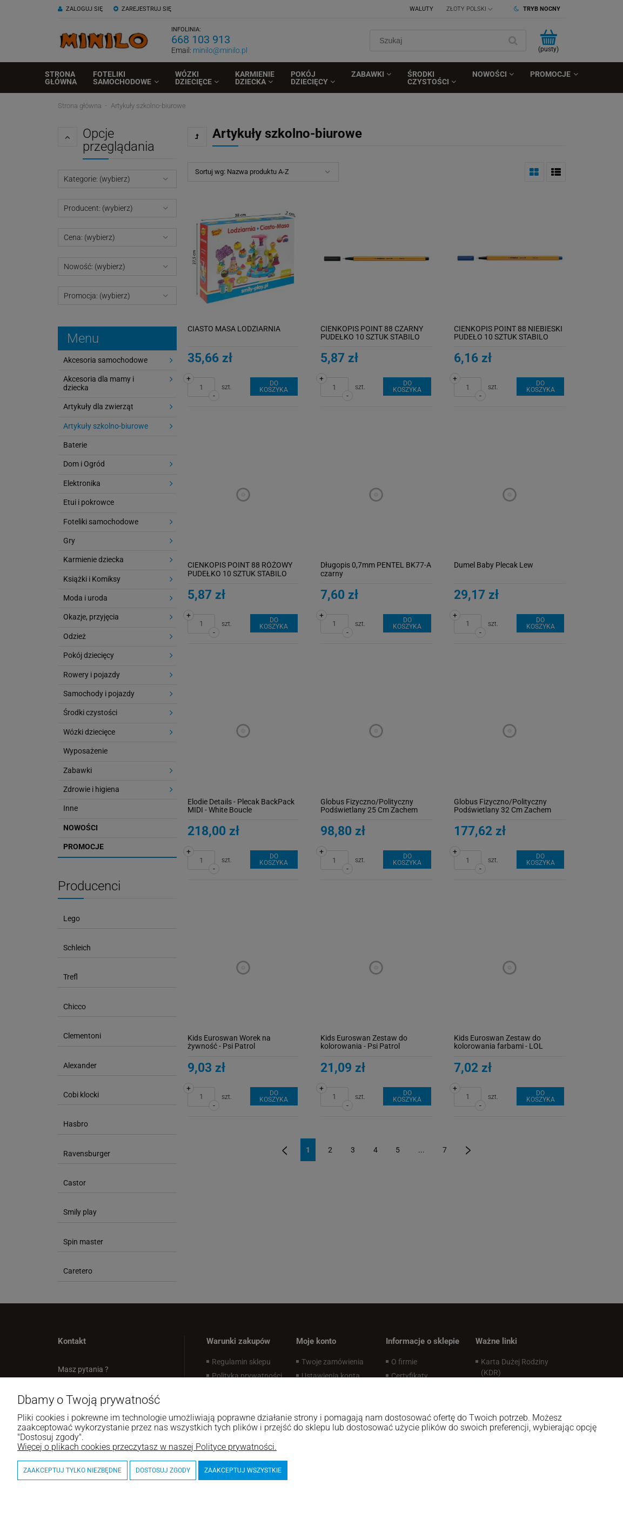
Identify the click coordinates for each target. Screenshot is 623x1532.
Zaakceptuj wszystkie (243, 1470)
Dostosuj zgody (163, 1470)
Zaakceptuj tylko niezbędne (72, 1470)
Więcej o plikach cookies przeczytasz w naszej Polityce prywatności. (147, 1447)
